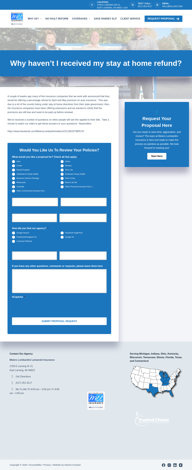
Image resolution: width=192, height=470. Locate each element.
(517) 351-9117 (145, 6)
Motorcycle (21, 182)
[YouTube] (180, 464)
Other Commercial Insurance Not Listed (32, 191)
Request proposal (163, 18)
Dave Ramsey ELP (105, 18)
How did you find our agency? (30, 228)
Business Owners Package (27, 178)
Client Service (132, 19)
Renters (68, 166)
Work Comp (70, 178)
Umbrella (20, 187)
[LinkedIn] (175, 464)
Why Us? (35, 19)
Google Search (22, 233)
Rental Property (23, 170)
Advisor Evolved (72, 464)
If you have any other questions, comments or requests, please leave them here (57, 266)
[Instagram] (169, 464)
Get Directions (23, 376)
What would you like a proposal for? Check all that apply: (45, 157)
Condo (19, 166)
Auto (18, 161)
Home (67, 161)
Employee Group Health (75, 174)
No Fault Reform (56, 18)
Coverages (81, 19)
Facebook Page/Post (74, 233)
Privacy (47, 464)
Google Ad (69, 237)
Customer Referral (24, 241)
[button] (156, 156)
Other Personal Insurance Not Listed (80, 187)
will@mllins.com (172, 6)
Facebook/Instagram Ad (26, 237)
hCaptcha (18, 297)
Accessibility (35, 464)
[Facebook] (163, 464)
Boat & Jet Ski (71, 182)
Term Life (69, 170)
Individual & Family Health (27, 174)
